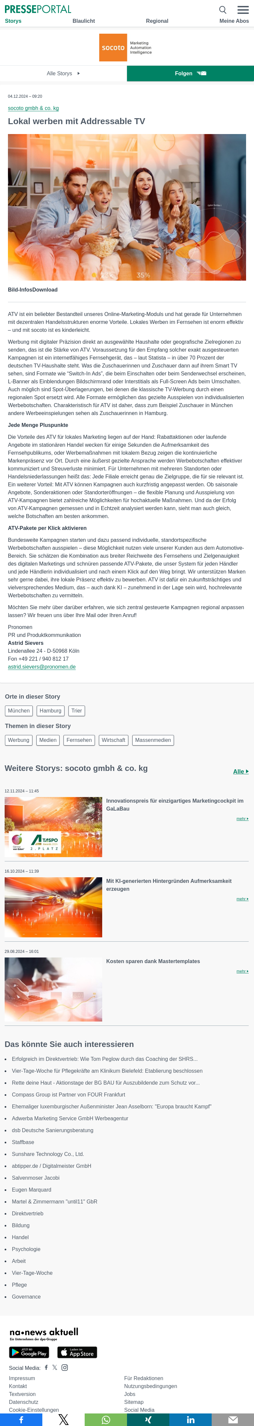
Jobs (129, 1394)
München (19, 710)
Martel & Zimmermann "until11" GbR (55, 1201)
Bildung (20, 1225)
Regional (157, 21)
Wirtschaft (113, 740)
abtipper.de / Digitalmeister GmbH (51, 1166)
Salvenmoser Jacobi (36, 1178)
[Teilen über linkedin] (190, 1419)
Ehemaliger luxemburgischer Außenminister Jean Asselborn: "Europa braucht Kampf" (112, 1106)
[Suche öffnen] (223, 10)
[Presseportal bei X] (53, 1368)
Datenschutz (23, 1402)
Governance (26, 1297)
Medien (48, 740)
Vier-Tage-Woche (32, 1273)
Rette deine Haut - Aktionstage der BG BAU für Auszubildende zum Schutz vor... (106, 1083)
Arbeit (19, 1261)
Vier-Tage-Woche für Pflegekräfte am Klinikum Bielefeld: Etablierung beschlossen (107, 1071)
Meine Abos (234, 21)
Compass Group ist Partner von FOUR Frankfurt (68, 1094)
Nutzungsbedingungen (150, 1386)
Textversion (22, 1394)
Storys (13, 21)
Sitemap (134, 1402)
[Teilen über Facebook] (21, 1419)
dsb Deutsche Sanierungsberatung (52, 1130)
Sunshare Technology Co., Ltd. (48, 1154)
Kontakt (18, 1386)
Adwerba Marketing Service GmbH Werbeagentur (70, 1118)
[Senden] (233, 1419)
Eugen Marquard (31, 1190)
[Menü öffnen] (243, 10)
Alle (241, 771)
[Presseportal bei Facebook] (44, 1368)
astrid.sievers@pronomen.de (42, 667)
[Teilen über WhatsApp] (106, 1419)
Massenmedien (153, 740)
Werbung (18, 740)
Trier (76, 710)
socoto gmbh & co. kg (33, 108)
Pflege (19, 1285)
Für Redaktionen (143, 1378)
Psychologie (26, 1249)
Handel (20, 1237)
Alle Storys (63, 73)
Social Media (139, 1410)
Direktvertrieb (27, 1213)
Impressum (22, 1378)
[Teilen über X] (63, 1419)
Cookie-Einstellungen (34, 1410)
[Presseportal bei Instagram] (63, 1367)
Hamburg (51, 710)
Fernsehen (79, 740)
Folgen (190, 73)
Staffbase (23, 1142)
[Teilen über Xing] (148, 1419)
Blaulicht (83, 21)
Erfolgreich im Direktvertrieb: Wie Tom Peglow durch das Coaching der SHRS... (105, 1059)
